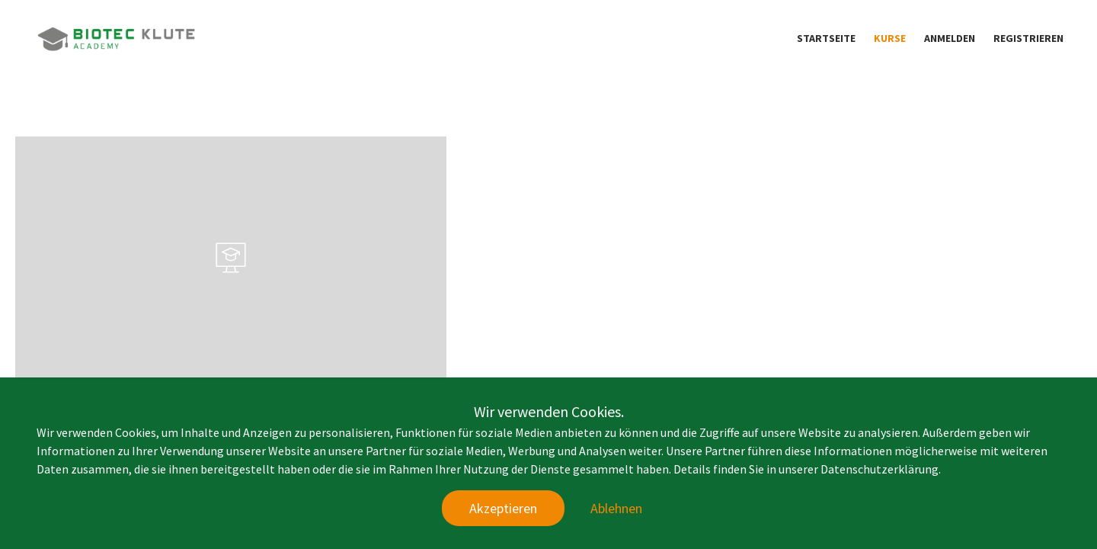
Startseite (826, 38)
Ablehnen (616, 508)
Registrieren (1028, 38)
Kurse (890, 38)
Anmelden (949, 38)
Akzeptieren (503, 508)
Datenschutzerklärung (879, 469)
